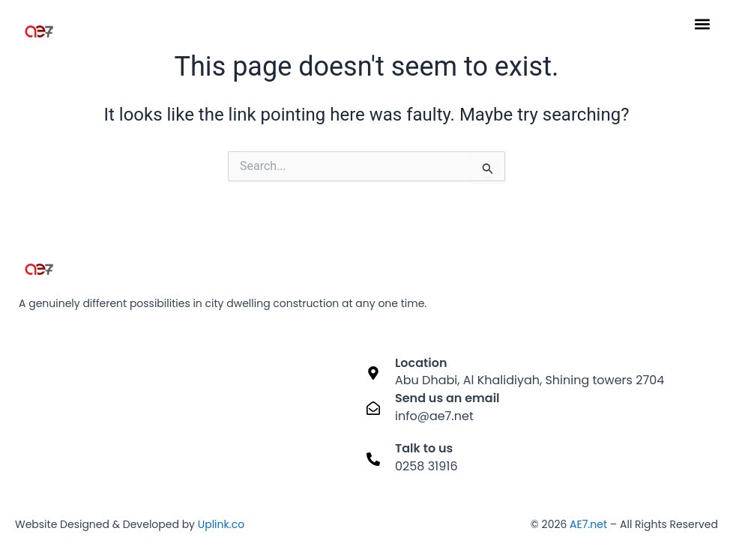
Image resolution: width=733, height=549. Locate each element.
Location (421, 362)
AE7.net (588, 524)
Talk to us (424, 448)
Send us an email (447, 398)
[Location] (373, 373)
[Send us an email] (373, 408)
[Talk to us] (373, 459)
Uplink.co (219, 524)
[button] (702, 23)
